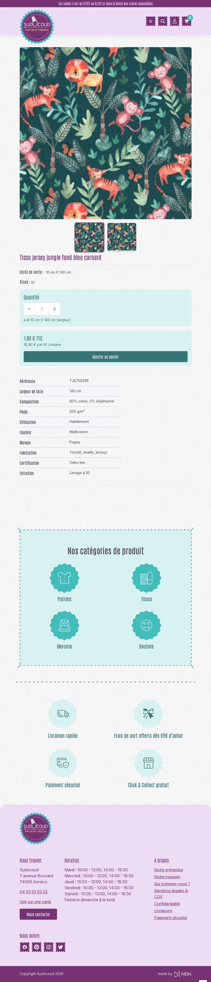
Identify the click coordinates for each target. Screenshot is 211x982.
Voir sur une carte (35, 901)
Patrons (64, 582)
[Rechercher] (163, 21)
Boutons (146, 629)
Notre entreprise (168, 869)
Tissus (146, 582)
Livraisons (163, 910)
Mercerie (64, 629)
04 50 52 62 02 (34, 891)
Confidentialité (167, 903)
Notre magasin (167, 876)
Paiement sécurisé (170, 917)
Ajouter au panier (105, 356)
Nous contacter (38, 914)
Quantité (31, 297)
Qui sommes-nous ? (172, 883)
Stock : (25, 281)
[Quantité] (41, 309)
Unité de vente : (32, 271)
